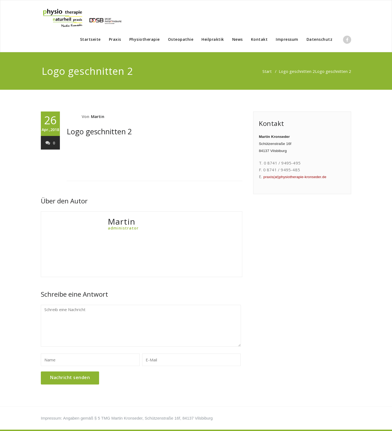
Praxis (115, 39)
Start (267, 71)
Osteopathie (181, 39)
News (237, 39)
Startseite (90, 39)
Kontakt (259, 39)
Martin (97, 116)
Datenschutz (320, 39)
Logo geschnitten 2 (297, 71)
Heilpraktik (212, 39)
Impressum (287, 39)
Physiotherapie (144, 39)
